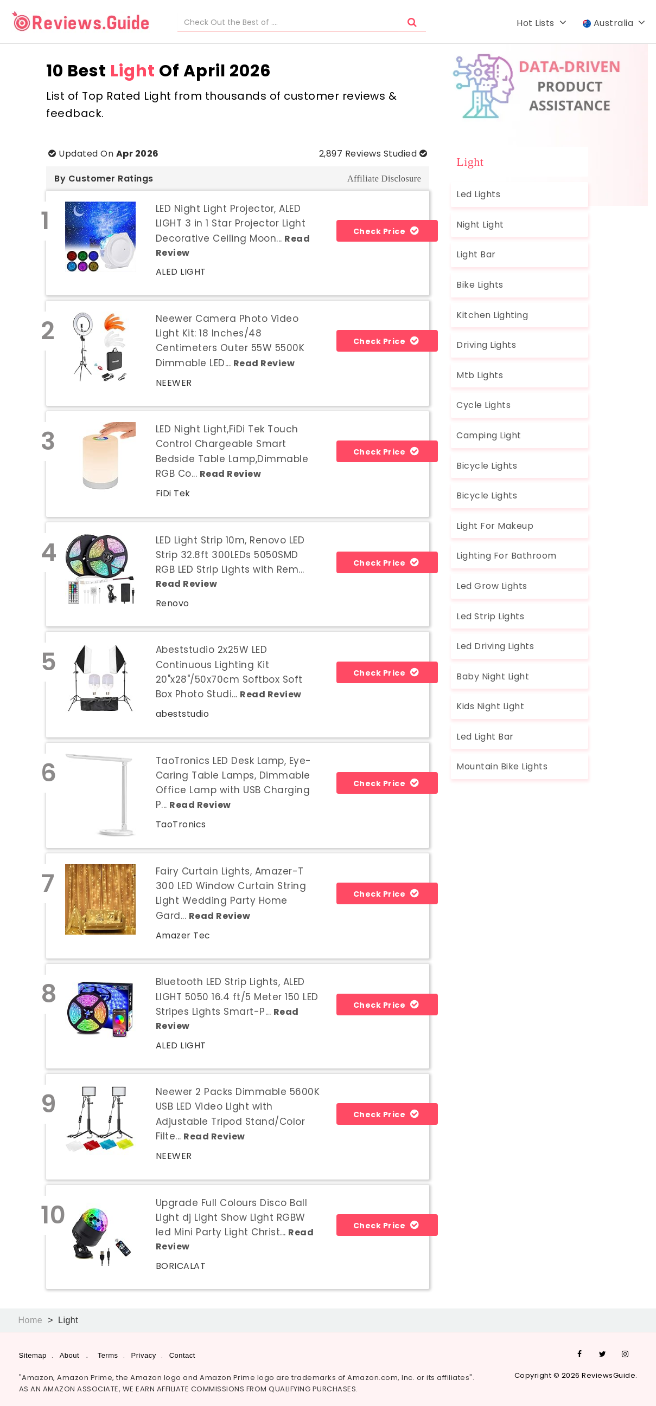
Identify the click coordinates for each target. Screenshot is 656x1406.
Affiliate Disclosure (384, 178)
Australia (614, 23)
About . (74, 1355)
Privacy (143, 1355)
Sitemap (33, 1355)
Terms (108, 1355)
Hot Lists (541, 23)
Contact (182, 1355)
